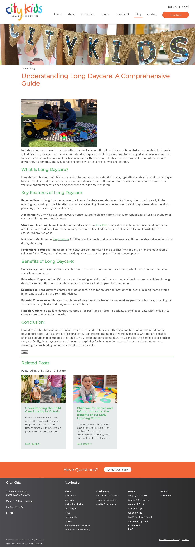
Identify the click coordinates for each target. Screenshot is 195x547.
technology (70, 508)
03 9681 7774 (178, 7)
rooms (105, 14)
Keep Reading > (33, 444)
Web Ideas (185, 540)
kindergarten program (107, 500)
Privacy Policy (22, 543)
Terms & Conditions (35, 543)
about (71, 14)
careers (68, 521)
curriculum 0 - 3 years (107, 495)
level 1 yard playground (140, 517)
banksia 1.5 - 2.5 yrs (138, 500)
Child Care (44, 370)
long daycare (61, 239)
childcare (115, 150)
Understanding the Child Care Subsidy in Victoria (43, 409)
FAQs (67, 512)
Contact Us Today (117, 469)
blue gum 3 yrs (135, 508)
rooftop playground (138, 521)
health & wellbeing (74, 504)
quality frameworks (106, 504)
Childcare (60, 370)
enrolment (122, 14)
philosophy (70, 495)
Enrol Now (176, 14)
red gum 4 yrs (135, 512)
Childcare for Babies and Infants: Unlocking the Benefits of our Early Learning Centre (95, 413)
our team (69, 500)
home (57, 14)
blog (138, 14)
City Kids (101, 225)
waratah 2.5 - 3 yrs (137, 504)
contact (152, 14)
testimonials (71, 517)
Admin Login (10, 543)
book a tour (166, 495)
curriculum (88, 14)
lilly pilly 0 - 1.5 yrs (137, 495)
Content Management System (169, 540)
